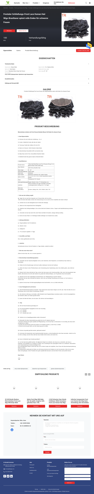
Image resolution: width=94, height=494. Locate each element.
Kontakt (47, 452)
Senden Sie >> (69, 482)
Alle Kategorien (50, 476)
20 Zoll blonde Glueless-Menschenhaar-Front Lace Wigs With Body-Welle (12, 401)
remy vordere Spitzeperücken (21, 368)
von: (45, 436)
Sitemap (36, 489)
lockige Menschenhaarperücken (51, 466)
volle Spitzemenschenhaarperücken (53, 470)
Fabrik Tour (32, 467)
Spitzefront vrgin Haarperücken (39, 368)
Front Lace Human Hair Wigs (20, 7)
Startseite (5, 7)
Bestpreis (9, 30)
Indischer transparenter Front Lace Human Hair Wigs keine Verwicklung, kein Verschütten (80, 401)
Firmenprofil (32, 464)
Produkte (11, 7)
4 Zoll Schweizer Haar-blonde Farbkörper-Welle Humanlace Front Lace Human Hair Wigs (57, 401)
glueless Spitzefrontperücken (57, 368)
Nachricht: (46, 419)
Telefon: (46, 444)
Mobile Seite (43, 489)
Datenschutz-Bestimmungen (53, 489)
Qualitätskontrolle (33, 470)
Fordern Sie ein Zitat (83, 50)
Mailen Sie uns (22, 30)
